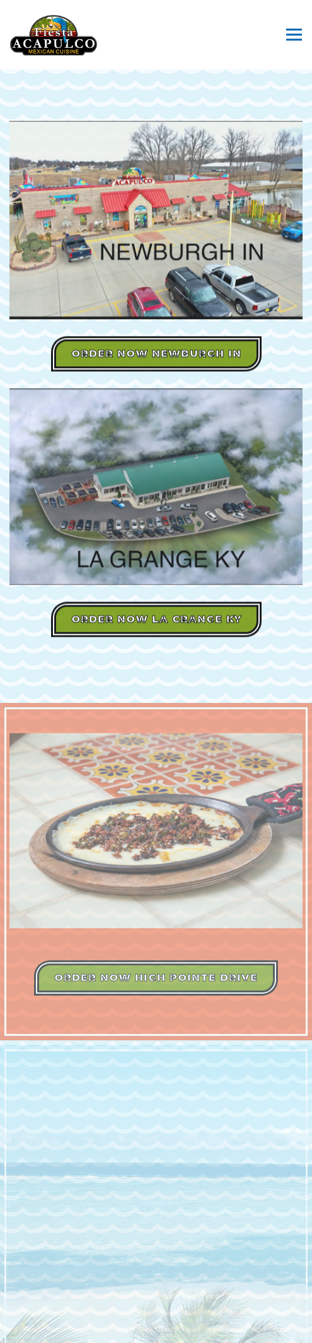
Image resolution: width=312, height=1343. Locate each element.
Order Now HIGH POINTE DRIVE (156, 981)
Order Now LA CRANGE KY (156, 620)
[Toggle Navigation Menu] (294, 35)
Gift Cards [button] (156, 1328)
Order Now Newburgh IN (156, 355)
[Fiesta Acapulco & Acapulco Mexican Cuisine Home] (53, 34)
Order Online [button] (156, 1299)
